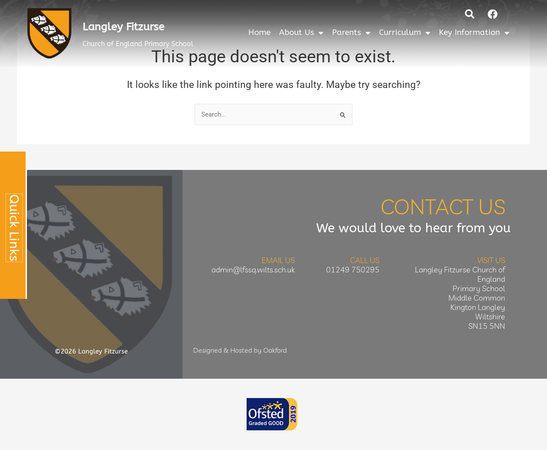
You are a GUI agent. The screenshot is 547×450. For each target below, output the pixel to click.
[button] (469, 14)
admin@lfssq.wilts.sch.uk (253, 270)
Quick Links (14, 227)
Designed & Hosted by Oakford (240, 350)
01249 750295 (352, 270)
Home (259, 32)
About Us (301, 32)
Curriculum (404, 32)
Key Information (474, 32)
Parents (351, 32)
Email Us (278, 261)
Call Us (364, 261)
